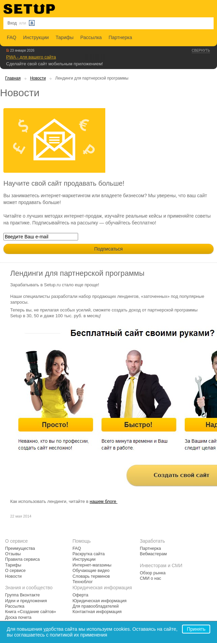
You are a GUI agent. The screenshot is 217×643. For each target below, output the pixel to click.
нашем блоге (103, 501)
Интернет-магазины (91, 565)
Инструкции (36, 37)
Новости (38, 78)
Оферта (80, 595)
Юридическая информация (99, 600)
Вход (12, 23)
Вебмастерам (153, 554)
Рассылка (91, 37)
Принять (196, 629)
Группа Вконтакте (22, 595)
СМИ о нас (150, 578)
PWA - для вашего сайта (31, 57)
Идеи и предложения (26, 600)
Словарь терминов (91, 576)
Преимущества (20, 548)
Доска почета (18, 617)
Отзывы (13, 554)
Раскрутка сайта (88, 554)
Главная (13, 78)
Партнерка (120, 37)
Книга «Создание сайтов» (30, 611)
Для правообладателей (95, 606)
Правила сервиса (22, 559)
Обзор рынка (153, 573)
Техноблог (82, 581)
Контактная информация (97, 611)
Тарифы (65, 37)
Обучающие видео (90, 570)
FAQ (11, 37)
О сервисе (15, 570)
